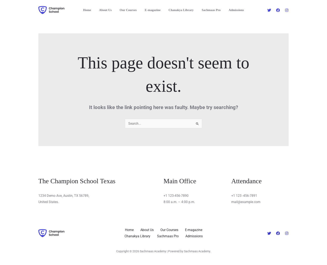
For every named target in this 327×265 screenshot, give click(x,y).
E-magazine (153, 10)
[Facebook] (278, 10)
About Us (109, 10)
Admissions (231, 10)
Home (92, 10)
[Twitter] (269, 10)
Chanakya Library (179, 10)
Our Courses (129, 10)
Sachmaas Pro (207, 10)
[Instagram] (287, 10)
